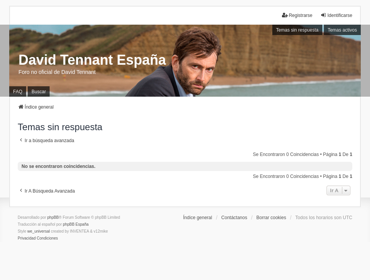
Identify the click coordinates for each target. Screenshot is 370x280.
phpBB (53, 217)
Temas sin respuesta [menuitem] (297, 30)
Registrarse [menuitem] (297, 15)
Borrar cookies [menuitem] (271, 217)
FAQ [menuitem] (17, 91)
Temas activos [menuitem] (342, 30)
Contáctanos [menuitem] (234, 217)
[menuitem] (27, 238)
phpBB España (76, 224)
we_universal (38, 231)
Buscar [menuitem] (39, 91)
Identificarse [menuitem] (336, 15)
